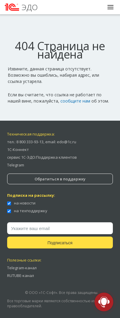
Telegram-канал (22, 267)
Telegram (15, 165)
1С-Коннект (18, 149)
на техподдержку (27, 210)
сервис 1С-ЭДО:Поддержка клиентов (42, 157)
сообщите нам (75, 101)
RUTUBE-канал (20, 275)
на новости (21, 203)
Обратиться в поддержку (60, 179)
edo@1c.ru (66, 141)
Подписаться (60, 242)
